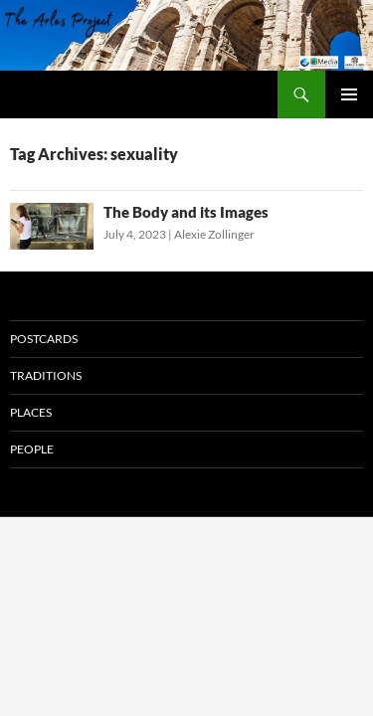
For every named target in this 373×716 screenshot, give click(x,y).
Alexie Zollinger (214, 234)
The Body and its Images (186, 212)
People (32, 449)
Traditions (46, 375)
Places (31, 412)
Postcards (44, 338)
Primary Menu (349, 94)
